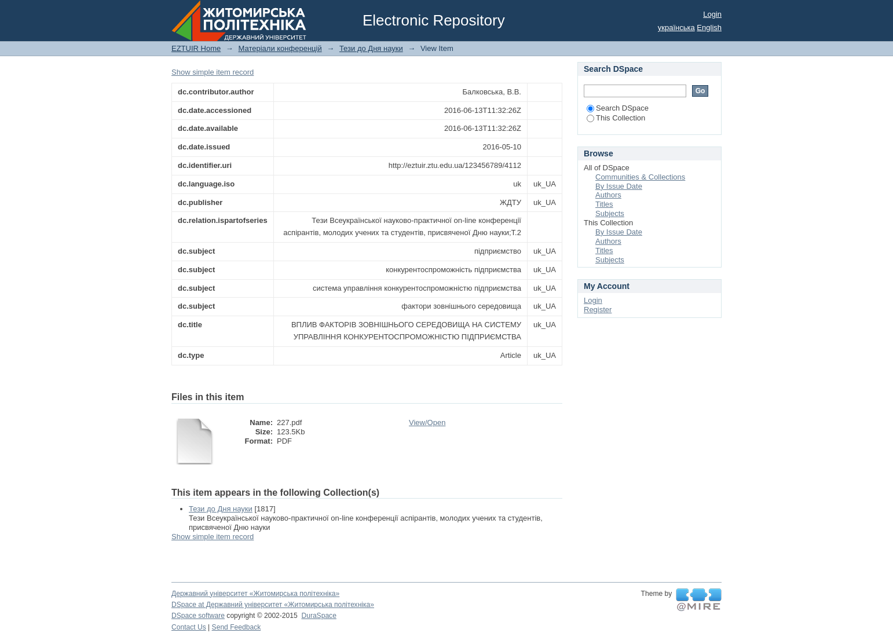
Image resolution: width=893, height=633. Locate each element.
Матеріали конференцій (279, 48)
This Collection (616, 118)
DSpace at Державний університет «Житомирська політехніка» (272, 605)
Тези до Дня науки (371, 48)
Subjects (609, 213)
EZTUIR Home (196, 48)
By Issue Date (618, 186)
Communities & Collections (640, 177)
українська (676, 27)
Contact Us (188, 627)
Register (598, 309)
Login (712, 14)
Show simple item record (212, 72)
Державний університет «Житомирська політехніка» (255, 594)
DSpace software (198, 616)
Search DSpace (618, 108)
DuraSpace (318, 616)
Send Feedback (236, 627)
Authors (608, 195)
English (709, 27)
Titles (604, 204)
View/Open (427, 422)
